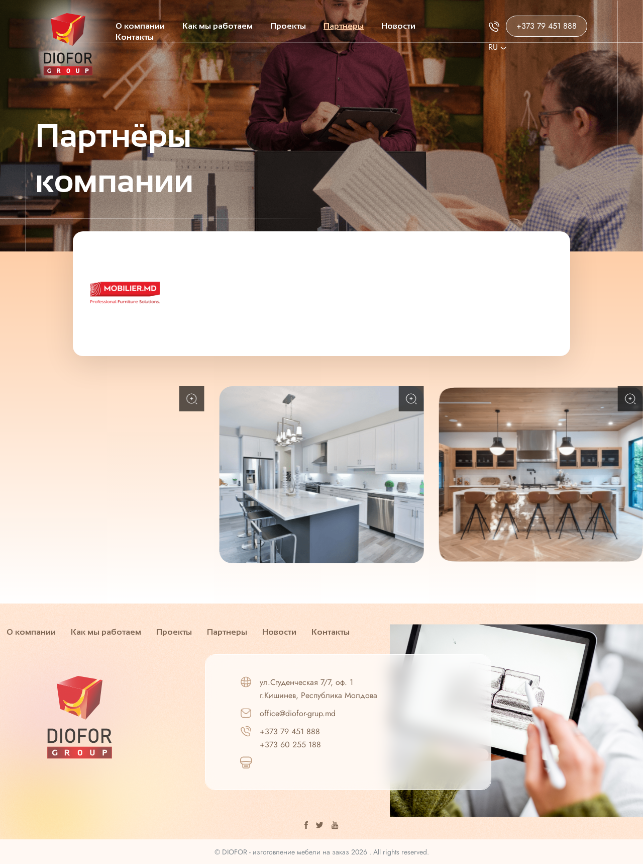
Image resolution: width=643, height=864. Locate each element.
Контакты (135, 37)
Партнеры (344, 26)
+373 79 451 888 (546, 26)
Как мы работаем (217, 26)
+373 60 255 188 (290, 744)
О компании (140, 26)
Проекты (288, 26)
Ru (497, 47)
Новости (398, 26)
